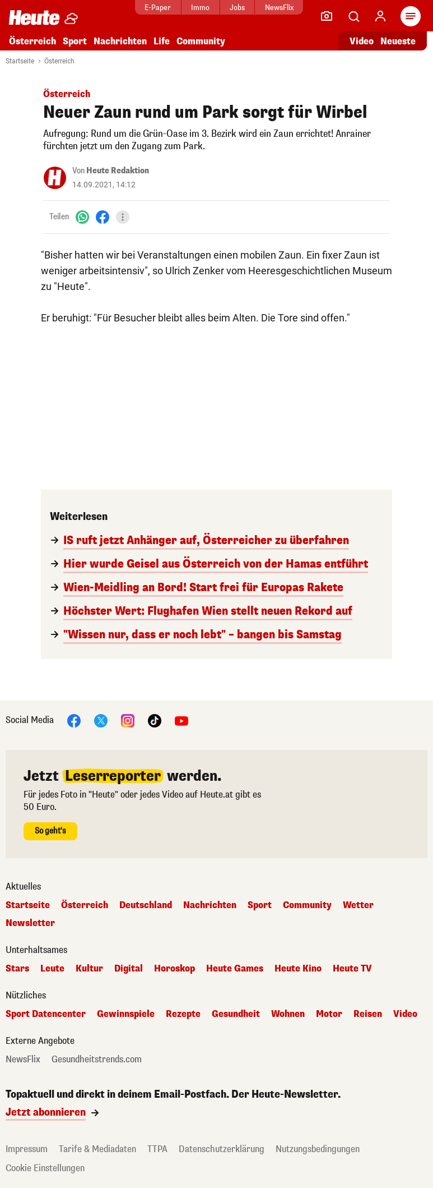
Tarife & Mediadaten (97, 1149)
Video (405, 1014)
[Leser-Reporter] (326, 16)
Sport (75, 41)
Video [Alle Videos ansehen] (362, 41)
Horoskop (174, 968)
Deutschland (145, 905)
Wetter (358, 905)
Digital (128, 968)
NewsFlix (279, 7)
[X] (101, 720)
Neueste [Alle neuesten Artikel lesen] (398, 41)
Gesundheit (236, 1014)
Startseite (20, 61)
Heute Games (234, 968)
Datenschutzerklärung (221, 1149)
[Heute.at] (34, 17)
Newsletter (30, 923)
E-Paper (158, 7)
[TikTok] (154, 720)
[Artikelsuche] (353, 16)
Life (161, 41)
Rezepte (183, 1014)
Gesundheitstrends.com (97, 1059)
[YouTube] (181, 720)
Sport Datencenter (46, 1014)
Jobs (237, 7)
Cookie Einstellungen (45, 1168)
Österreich (32, 41)
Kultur (89, 968)
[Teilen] (122, 217)
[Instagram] (127, 720)
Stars (17, 968)
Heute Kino (298, 968)
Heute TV (352, 968)
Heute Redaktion (117, 170)
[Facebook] (102, 216)
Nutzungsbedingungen (318, 1149)
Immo (200, 7)
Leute (52, 968)
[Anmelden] (380, 16)
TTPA (157, 1149)
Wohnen (288, 1014)
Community (200, 41)
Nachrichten (120, 41)
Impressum (27, 1149)
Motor (329, 1014)
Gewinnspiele (126, 1014)
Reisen (367, 1014)
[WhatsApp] (82, 216)
